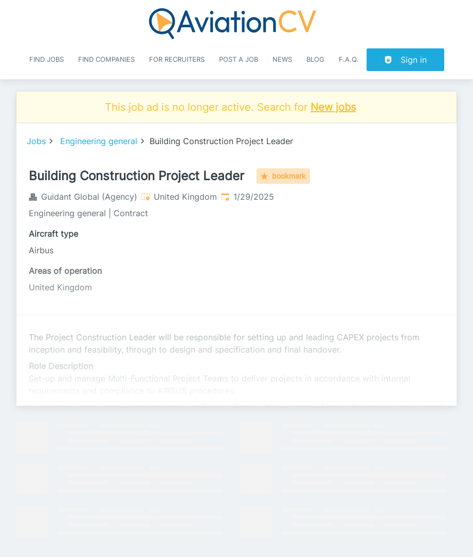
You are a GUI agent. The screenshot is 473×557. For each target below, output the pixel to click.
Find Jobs (46, 59)
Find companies (106, 59)
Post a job (238, 59)
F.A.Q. (348, 59)
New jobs (333, 107)
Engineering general (98, 141)
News (282, 59)
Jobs (36, 141)
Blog (315, 59)
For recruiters (177, 59)
